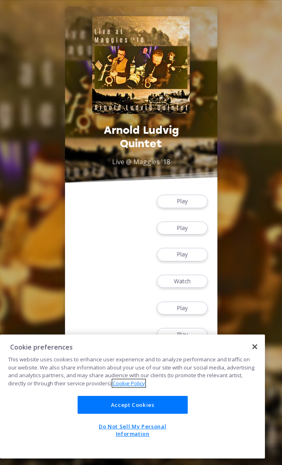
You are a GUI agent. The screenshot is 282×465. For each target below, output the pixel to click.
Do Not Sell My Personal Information (132, 430)
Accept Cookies (132, 405)
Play (182, 201)
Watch (182, 281)
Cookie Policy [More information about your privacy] (129, 383)
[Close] (255, 347)
